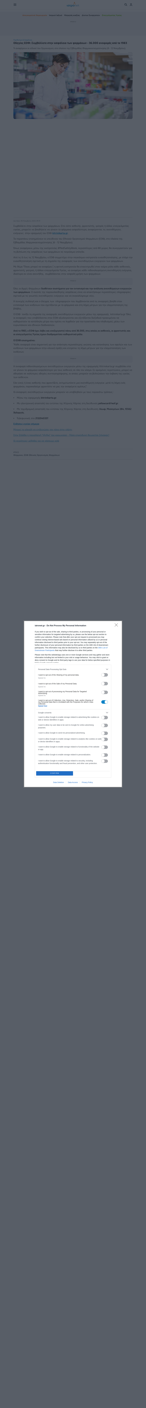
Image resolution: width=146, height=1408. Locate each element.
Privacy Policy (87, 782)
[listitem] (73, 669)
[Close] (117, 625)
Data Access (73, 782)
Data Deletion (58, 782)
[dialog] (73, 704)
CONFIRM (54, 773)
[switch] (104, 675)
